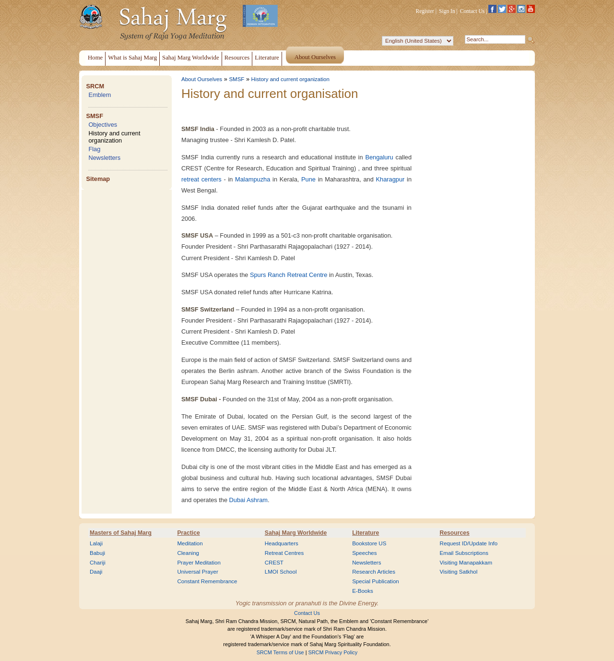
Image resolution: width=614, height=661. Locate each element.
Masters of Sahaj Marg (121, 532)
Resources (455, 532)
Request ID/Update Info (469, 543)
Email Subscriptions (464, 553)
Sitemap (98, 178)
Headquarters (281, 543)
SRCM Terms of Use (280, 652)
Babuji (97, 553)
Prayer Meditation (199, 562)
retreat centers (201, 179)
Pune (308, 179)
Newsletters (104, 157)
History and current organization (114, 137)
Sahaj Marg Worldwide (296, 532)
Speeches (364, 553)
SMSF (94, 116)
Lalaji (96, 543)
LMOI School (281, 572)
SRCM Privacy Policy (333, 652)
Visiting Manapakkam (466, 562)
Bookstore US (369, 543)
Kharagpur (390, 179)
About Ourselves (201, 79)
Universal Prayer (197, 572)
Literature (365, 532)
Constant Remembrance (207, 581)
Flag (94, 149)
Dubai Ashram (248, 500)
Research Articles (373, 572)
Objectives (102, 124)
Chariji (98, 562)
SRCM (95, 86)
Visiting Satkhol (459, 572)
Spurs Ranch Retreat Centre (288, 274)
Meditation (189, 543)
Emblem (99, 94)
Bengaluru (379, 157)
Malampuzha (252, 179)
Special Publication (375, 581)
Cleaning (188, 553)
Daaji (96, 572)
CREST (274, 562)
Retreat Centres (284, 553)
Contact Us (472, 11)
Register (425, 11)
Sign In (447, 11)
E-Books (362, 591)
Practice (188, 532)
